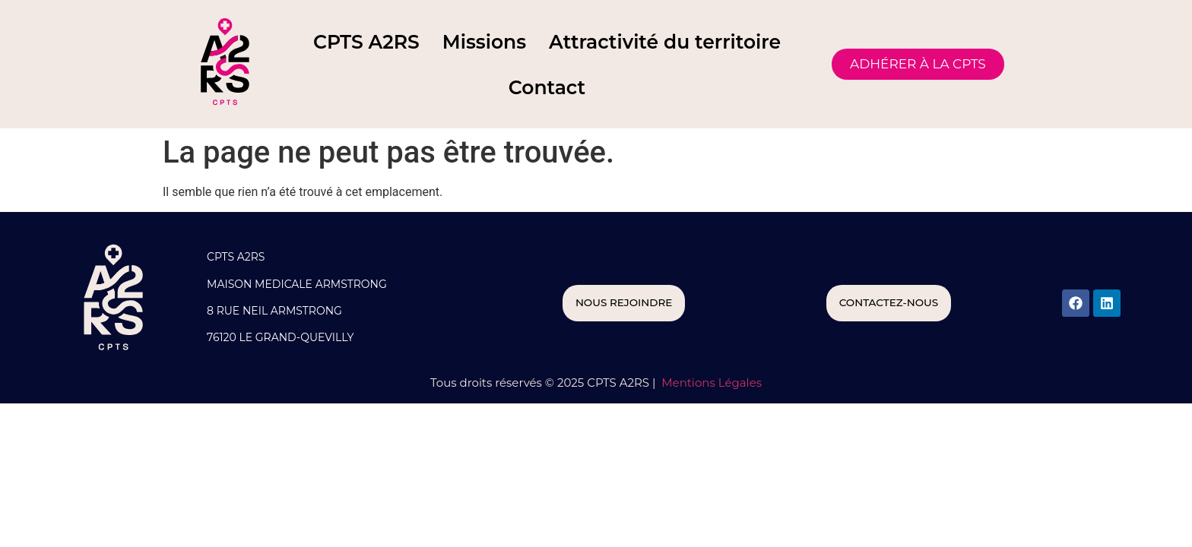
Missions (484, 41)
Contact (547, 87)
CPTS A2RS (366, 41)
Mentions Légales (710, 382)
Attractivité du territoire (665, 41)
